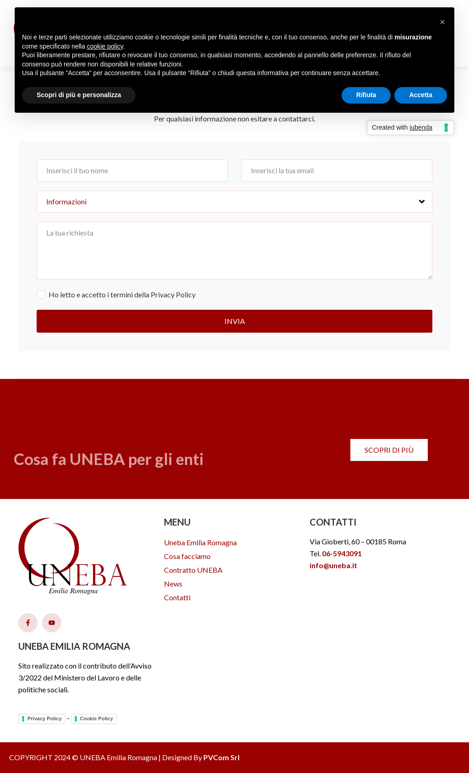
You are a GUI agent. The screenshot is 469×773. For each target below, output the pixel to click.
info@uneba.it (333, 565)
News (173, 583)
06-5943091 (342, 553)
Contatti (177, 597)
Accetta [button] (420, 95)
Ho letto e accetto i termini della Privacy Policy (122, 294)
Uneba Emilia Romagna (200, 542)
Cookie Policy (96, 718)
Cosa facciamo (187, 556)
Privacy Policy (44, 718)
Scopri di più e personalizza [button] (79, 95)
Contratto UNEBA (193, 569)
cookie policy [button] (105, 46)
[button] (442, 22)
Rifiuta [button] (366, 95)
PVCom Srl (221, 757)
